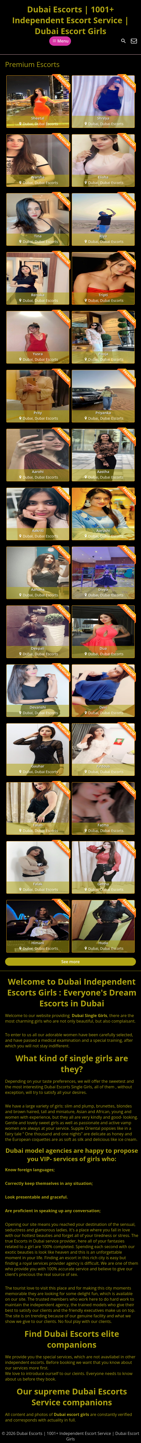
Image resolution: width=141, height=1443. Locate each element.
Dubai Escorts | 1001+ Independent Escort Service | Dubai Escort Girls (70, 20)
